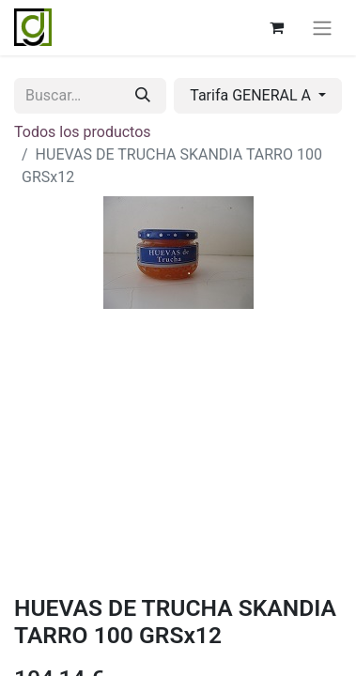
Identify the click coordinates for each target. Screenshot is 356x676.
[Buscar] (142, 96)
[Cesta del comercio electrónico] (276, 27)
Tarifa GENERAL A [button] (252, 95)
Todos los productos (82, 132)
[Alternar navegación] (322, 28)
